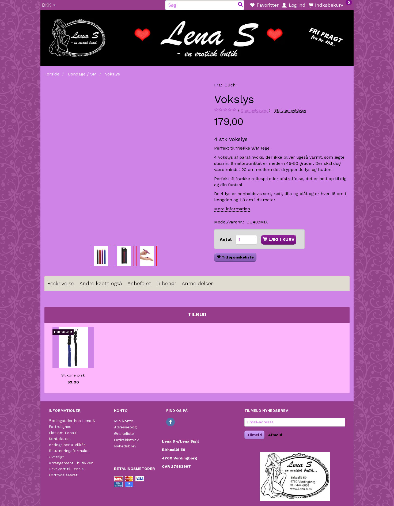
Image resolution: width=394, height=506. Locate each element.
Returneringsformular (69, 450)
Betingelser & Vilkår (67, 445)
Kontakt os (59, 438)
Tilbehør (166, 283)
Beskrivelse (60, 283)
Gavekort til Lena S (66, 469)
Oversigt (56, 457)
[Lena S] (197, 36)
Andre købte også (100, 283)
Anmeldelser (197, 283)
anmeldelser (254, 110)
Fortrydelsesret (63, 475)
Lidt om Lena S (63, 433)
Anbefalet (139, 283)
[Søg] (240, 5)
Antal (226, 239)
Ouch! (231, 84)
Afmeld (275, 435)
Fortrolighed (60, 426)
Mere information (232, 208)
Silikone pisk (73, 375)
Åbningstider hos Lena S (72, 421)
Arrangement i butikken (71, 463)
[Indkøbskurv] (330, 5)
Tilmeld (254, 435)
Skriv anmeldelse (290, 110)
